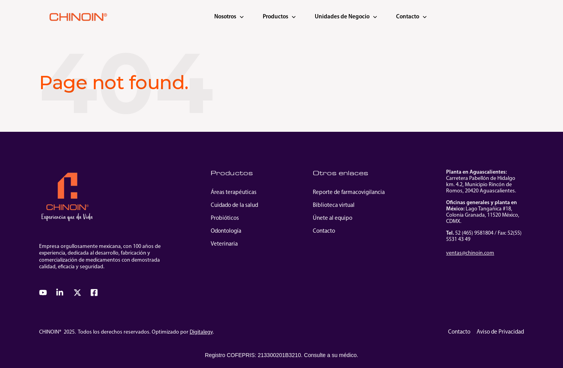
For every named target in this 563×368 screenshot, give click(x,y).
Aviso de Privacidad (500, 332)
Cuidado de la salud (234, 205)
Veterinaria (224, 244)
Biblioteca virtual (334, 205)
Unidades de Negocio (346, 17)
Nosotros (229, 17)
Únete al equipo (332, 218)
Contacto (411, 17)
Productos (279, 17)
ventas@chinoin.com (470, 253)
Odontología (226, 231)
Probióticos (225, 218)
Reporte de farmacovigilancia (349, 193)
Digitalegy (201, 332)
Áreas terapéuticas (233, 193)
